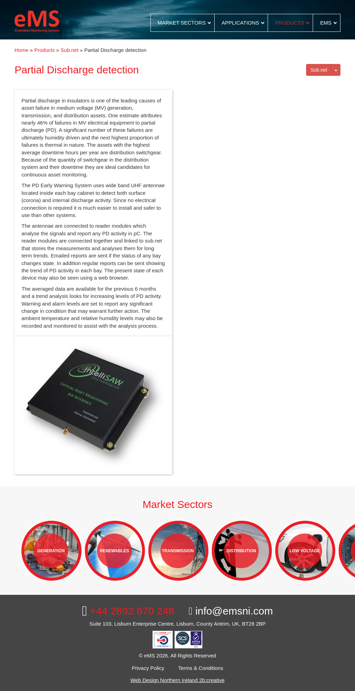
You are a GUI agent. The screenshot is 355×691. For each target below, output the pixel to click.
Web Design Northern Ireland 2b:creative (177, 680)
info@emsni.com (231, 611)
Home (21, 50)
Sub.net (70, 50)
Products (44, 50)
